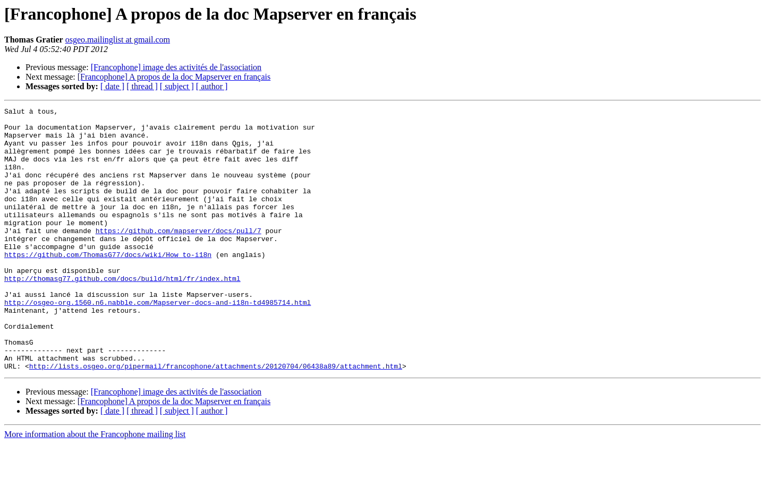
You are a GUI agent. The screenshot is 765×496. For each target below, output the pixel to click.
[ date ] (112, 86)
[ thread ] (142, 86)
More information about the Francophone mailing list (94, 486)
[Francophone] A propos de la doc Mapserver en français (174, 76)
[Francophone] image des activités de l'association (176, 67)
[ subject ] (177, 86)
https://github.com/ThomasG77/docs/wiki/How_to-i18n (107, 284)
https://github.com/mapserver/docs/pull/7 (178, 256)
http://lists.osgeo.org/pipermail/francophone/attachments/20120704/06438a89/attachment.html (215, 418)
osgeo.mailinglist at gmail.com (117, 39)
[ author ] (212, 86)
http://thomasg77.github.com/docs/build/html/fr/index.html (122, 313)
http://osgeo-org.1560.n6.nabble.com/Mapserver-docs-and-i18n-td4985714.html (157, 342)
